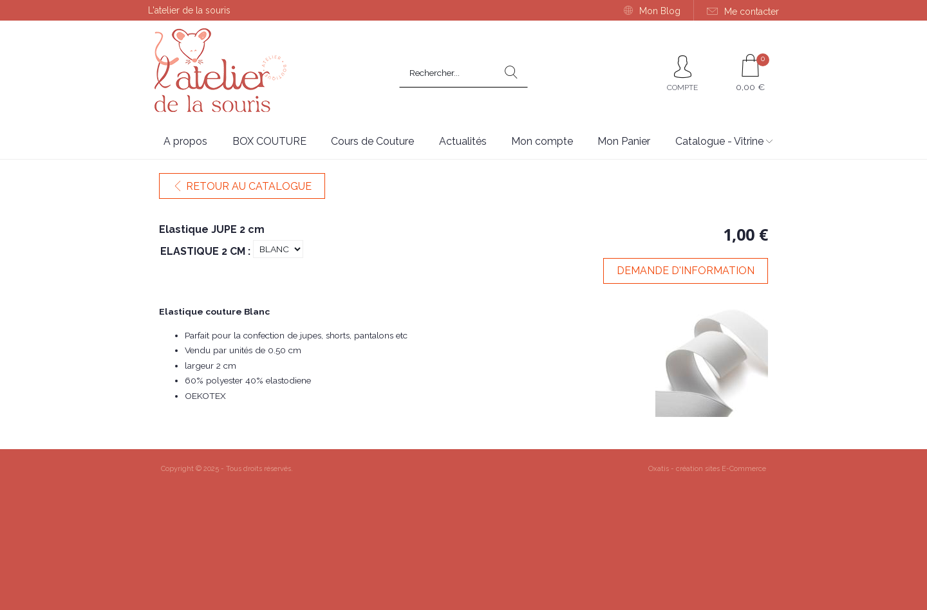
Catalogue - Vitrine (719, 141)
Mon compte (542, 141)
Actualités (463, 141)
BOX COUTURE (269, 141)
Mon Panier (623, 141)
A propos (185, 141)
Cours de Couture (372, 141)
